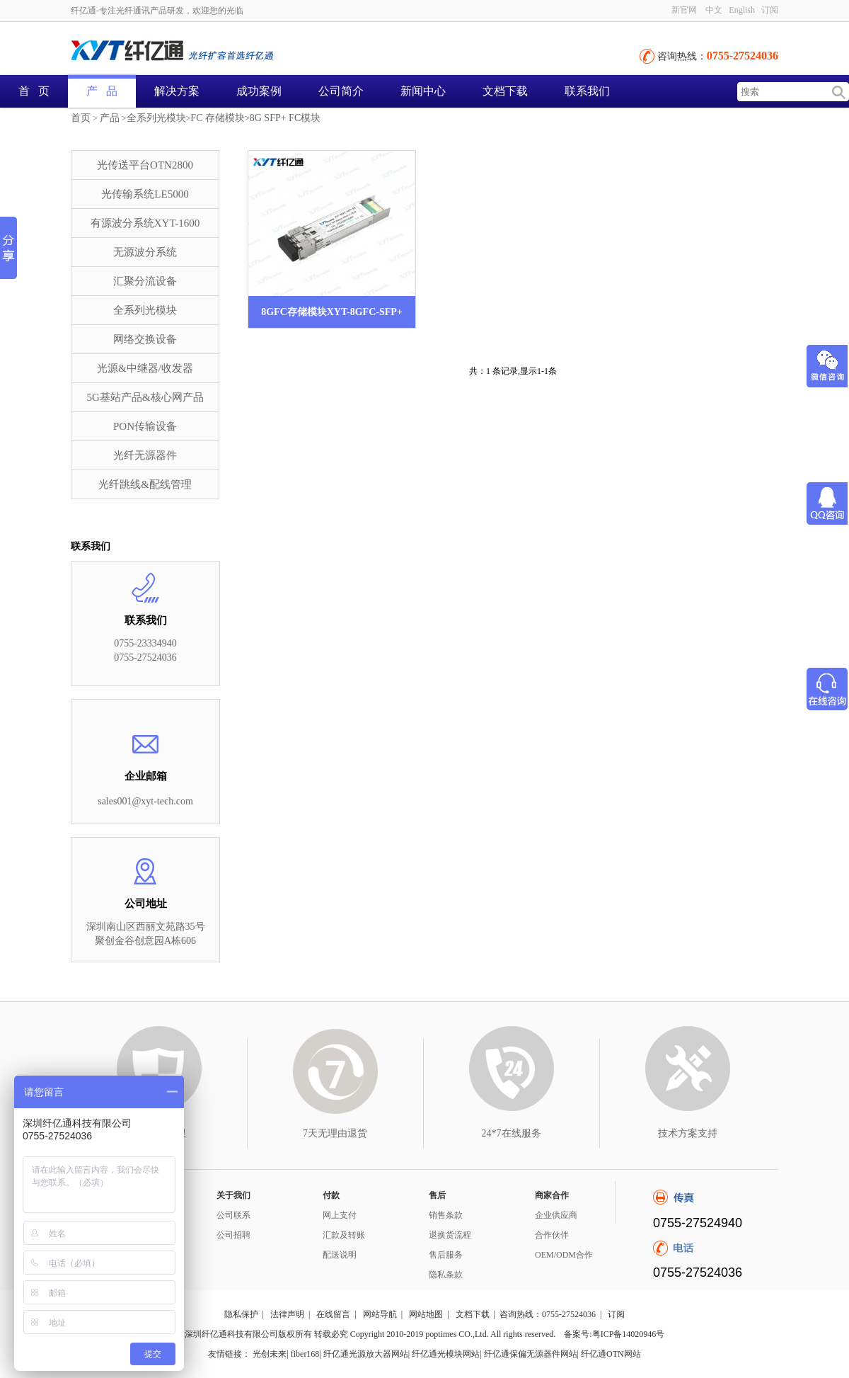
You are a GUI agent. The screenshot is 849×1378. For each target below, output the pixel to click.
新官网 (684, 10)
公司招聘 (233, 1235)
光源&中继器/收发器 (145, 368)
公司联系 (233, 1215)
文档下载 (505, 91)
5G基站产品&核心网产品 (145, 397)
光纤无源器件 (145, 455)
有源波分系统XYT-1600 (145, 223)
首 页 (34, 91)
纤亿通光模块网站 (446, 1354)
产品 (110, 118)
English (742, 10)
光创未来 (270, 1354)
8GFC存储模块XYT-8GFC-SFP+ (332, 312)
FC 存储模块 (217, 118)
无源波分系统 (145, 252)
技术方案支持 (687, 1133)
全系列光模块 (156, 118)
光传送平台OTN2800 (145, 165)
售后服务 (446, 1255)
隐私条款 (446, 1275)
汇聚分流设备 (145, 281)
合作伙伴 (552, 1235)
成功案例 (259, 91)
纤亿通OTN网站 (611, 1354)
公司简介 (341, 91)
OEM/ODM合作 (564, 1255)
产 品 (101, 91)
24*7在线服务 (511, 1133)
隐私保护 (241, 1314)
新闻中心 (423, 91)
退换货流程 (450, 1235)
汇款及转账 (344, 1235)
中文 (713, 10)
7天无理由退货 (335, 1133)
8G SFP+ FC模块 (285, 118)
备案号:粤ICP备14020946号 (614, 1334)
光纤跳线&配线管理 (145, 484)
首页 (81, 118)
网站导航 (380, 1314)
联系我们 (587, 91)
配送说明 (340, 1255)
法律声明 (287, 1314)
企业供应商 (556, 1215)
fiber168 (305, 1354)
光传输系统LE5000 (144, 194)
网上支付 (340, 1215)
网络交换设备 (145, 339)
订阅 (769, 10)
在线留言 (333, 1314)
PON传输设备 (145, 426)
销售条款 (446, 1215)
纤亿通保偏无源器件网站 (530, 1354)
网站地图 (426, 1314)
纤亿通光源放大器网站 (365, 1354)
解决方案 (177, 91)
